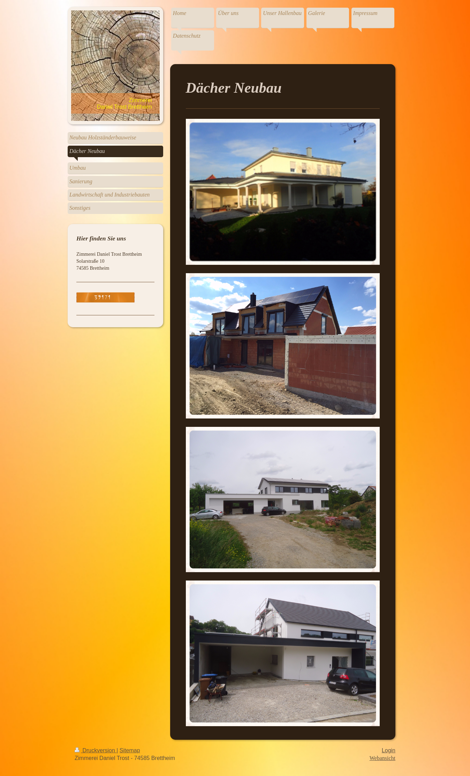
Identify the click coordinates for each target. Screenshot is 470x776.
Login (388, 750)
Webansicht (382, 758)
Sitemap (130, 750)
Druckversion (95, 750)
